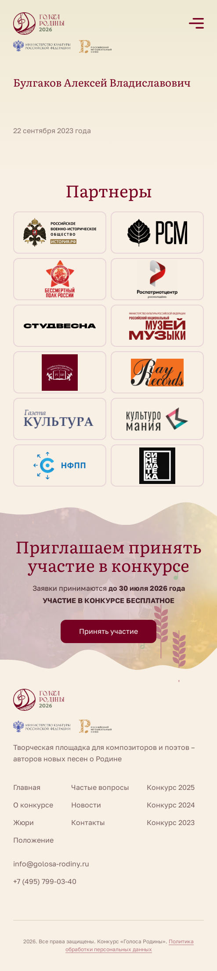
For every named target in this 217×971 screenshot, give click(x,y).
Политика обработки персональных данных (129, 945)
